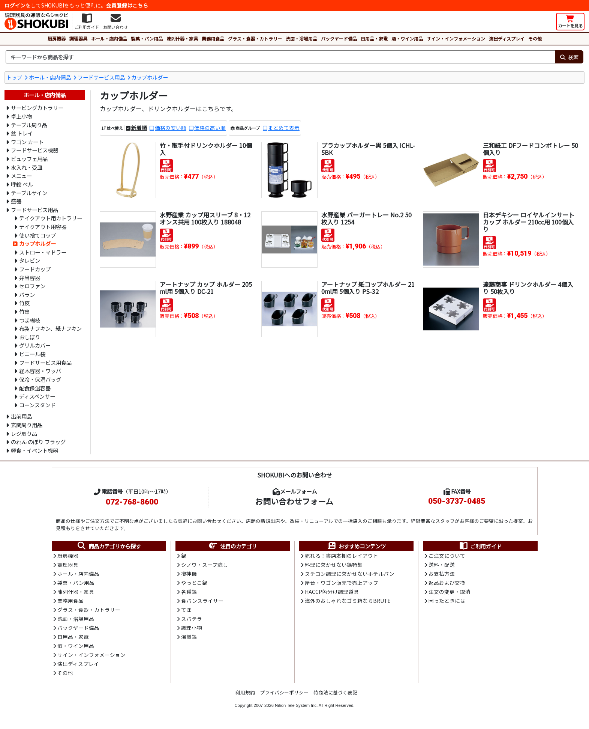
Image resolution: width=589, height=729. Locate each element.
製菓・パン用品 (147, 38)
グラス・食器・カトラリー (255, 38)
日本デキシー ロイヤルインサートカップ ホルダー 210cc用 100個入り (528, 221)
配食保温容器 (35, 388)
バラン (27, 294)
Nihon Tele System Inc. (296, 707)
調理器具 (78, 38)
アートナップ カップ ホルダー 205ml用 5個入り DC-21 (206, 288)
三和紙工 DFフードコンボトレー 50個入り (530, 149)
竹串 (24, 311)
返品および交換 (447, 583)
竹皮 (24, 303)
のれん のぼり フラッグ (38, 442)
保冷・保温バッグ (40, 379)
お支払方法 (442, 574)
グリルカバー (35, 345)
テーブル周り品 (29, 125)
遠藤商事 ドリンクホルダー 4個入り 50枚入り (528, 288)
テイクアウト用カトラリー (50, 218)
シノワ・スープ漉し (204, 565)
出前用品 (21, 416)
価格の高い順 (210, 128)
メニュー (21, 175)
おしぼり (29, 337)
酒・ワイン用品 (407, 38)
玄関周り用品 (26, 425)
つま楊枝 (29, 320)
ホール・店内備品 (109, 38)
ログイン (14, 5)
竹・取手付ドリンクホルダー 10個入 (206, 149)
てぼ (186, 611)
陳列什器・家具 (182, 38)
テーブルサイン (29, 193)
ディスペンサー (37, 396)
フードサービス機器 (34, 150)
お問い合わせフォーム (294, 501)
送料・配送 (442, 565)
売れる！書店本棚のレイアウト (341, 556)
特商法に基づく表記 (335, 694)
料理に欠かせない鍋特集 (334, 565)
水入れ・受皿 (26, 167)
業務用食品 (213, 38)
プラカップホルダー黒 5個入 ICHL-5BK (368, 149)
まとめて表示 (284, 128)
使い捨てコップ (37, 235)
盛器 (16, 201)
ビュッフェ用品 (29, 159)
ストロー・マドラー (42, 252)
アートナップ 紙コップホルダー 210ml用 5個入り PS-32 (368, 288)
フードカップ (35, 269)
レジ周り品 (24, 433)
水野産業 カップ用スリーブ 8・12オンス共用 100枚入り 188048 (205, 218)
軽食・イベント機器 (34, 450)
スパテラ (191, 620)
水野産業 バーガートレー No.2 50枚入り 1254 (366, 218)
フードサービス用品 (101, 77)
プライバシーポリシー (284, 694)
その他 (535, 38)
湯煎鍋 (189, 638)
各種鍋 (189, 592)
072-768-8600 (132, 501)
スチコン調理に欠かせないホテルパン (349, 574)
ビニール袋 (32, 354)
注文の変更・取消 (450, 592)
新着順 (139, 128)
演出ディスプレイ (507, 38)
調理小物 (191, 629)
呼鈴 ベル (22, 184)
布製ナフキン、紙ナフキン (50, 328)
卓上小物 (21, 116)
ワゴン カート (27, 142)
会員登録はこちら (127, 5)
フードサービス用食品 (45, 362)
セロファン (32, 286)
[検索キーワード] (280, 57)
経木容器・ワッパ (40, 371)
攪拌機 (189, 574)
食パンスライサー (202, 601)
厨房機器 (57, 38)
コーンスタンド (37, 405)
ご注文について (447, 556)
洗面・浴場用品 (301, 38)
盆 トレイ (22, 133)
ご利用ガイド (480, 546)
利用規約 (245, 694)
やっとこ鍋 (194, 583)
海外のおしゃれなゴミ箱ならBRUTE (347, 601)
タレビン (29, 260)
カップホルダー (149, 77)
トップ (14, 77)
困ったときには (447, 601)
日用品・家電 (374, 38)
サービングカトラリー (37, 107)
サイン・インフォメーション (456, 38)
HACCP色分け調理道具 (332, 592)
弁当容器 (29, 278)
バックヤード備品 (339, 38)
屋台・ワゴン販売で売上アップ (341, 583)
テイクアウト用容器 (42, 226)
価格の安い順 (170, 128)
